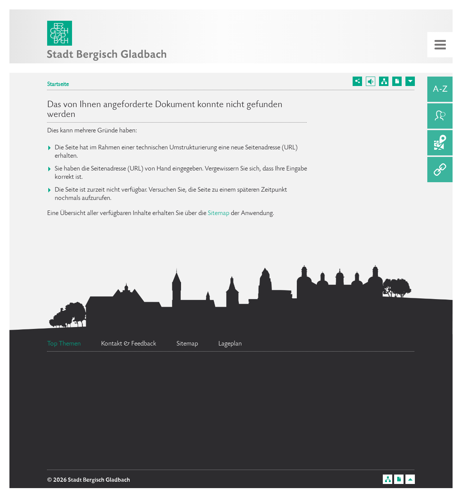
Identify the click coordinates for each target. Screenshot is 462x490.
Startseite (58, 85)
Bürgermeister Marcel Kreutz (232, 438)
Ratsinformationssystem (303, 368)
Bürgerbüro (195, 387)
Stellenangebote (97, 411)
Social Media (346, 433)
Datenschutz (340, 414)
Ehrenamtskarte (93, 460)
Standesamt (105, 441)
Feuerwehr (77, 375)
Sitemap (218, 213)
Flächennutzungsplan (222, 409)
